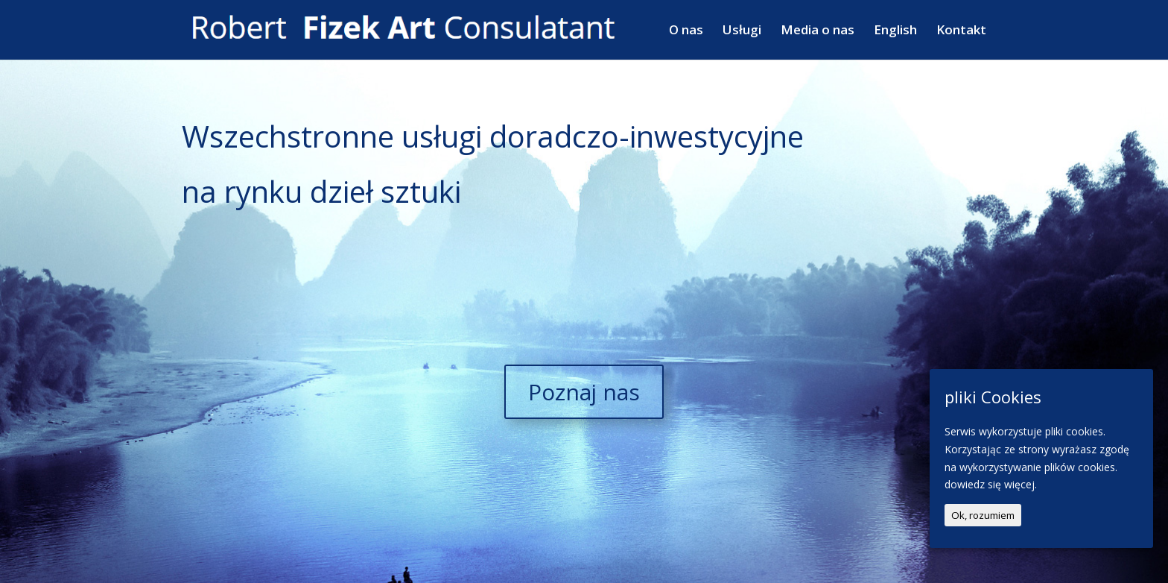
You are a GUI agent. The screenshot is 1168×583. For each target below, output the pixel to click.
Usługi (742, 31)
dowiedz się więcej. (991, 484)
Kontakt (961, 31)
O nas (686, 31)
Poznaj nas (584, 391)
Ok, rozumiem (983, 515)
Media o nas (817, 31)
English (895, 31)
